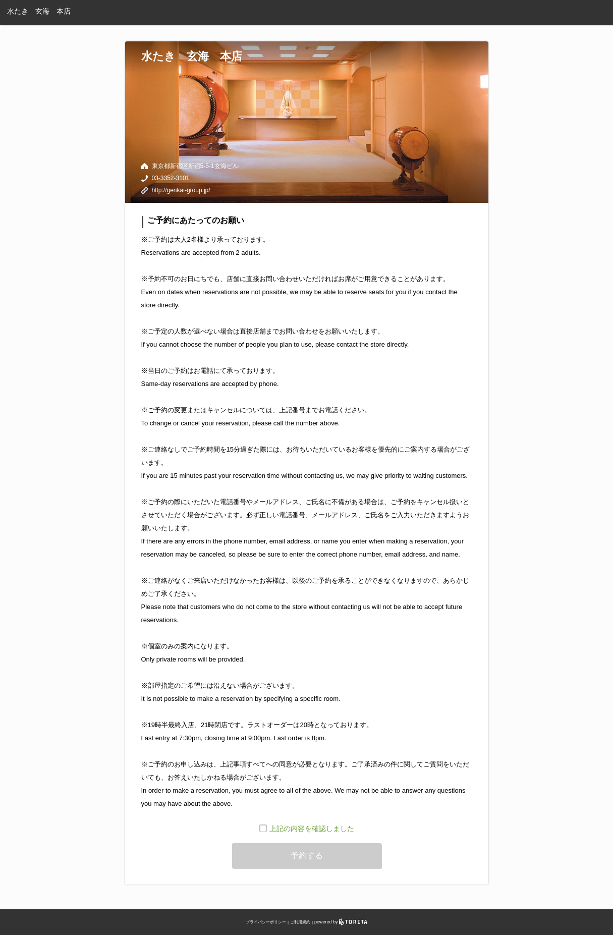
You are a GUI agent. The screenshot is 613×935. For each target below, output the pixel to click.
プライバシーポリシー (266, 922)
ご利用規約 (300, 922)
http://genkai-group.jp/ (181, 190)
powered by (340, 921)
